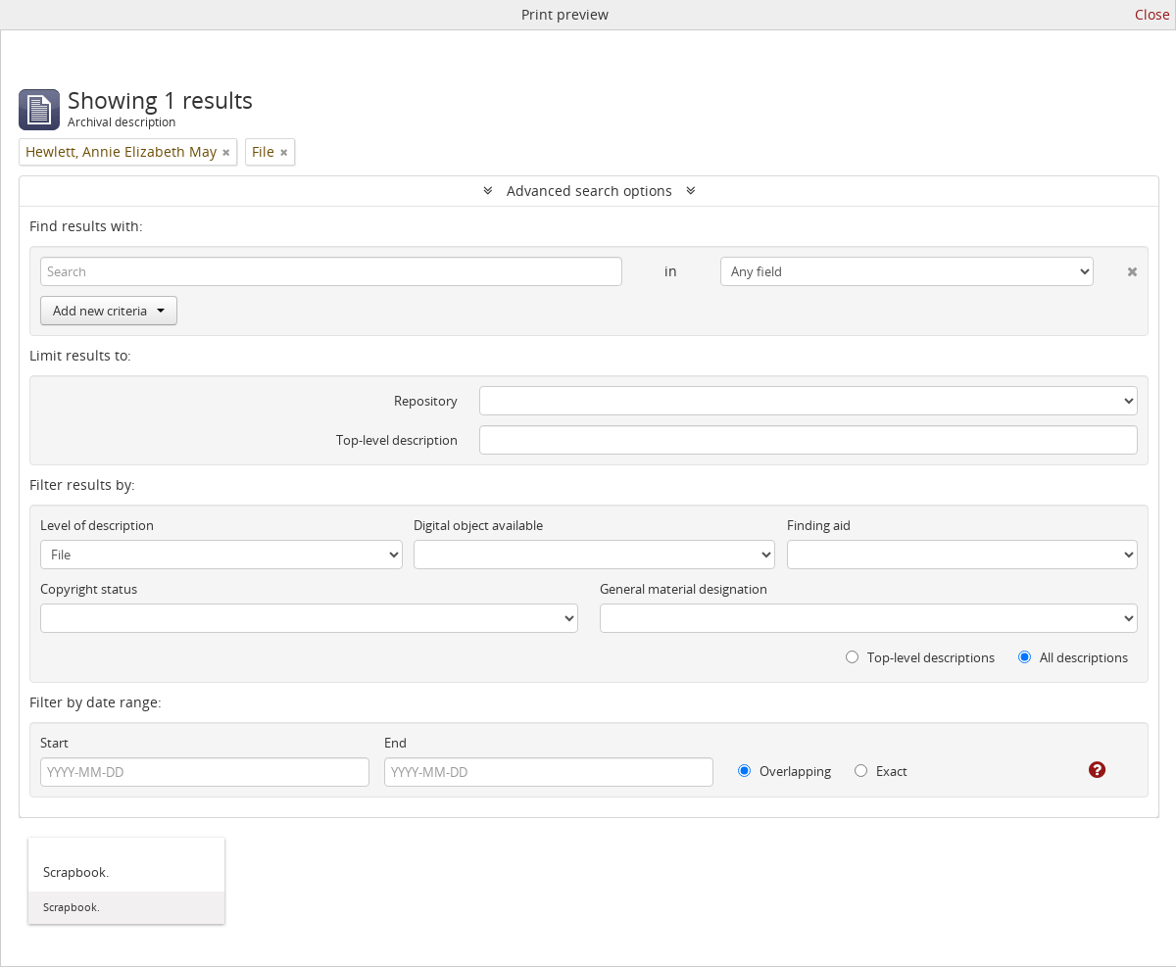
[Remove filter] (226, 152)
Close (1152, 14)
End (395, 742)
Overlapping (784, 771)
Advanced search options (589, 190)
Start (54, 742)
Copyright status (88, 589)
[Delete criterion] (1116, 267)
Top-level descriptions (920, 657)
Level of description (97, 525)
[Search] (331, 271)
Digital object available (478, 525)
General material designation (683, 589)
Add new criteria (109, 310)
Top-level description (397, 440)
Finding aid (819, 525)
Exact (881, 771)
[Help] (1083, 770)
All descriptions (1073, 657)
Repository (426, 401)
